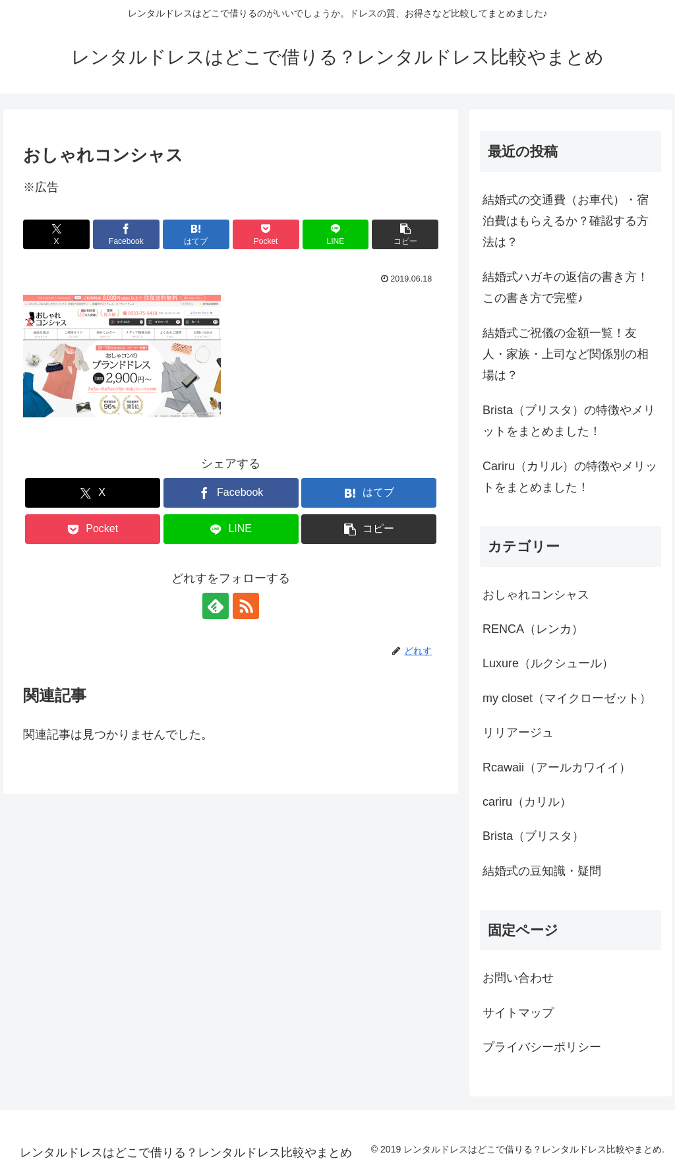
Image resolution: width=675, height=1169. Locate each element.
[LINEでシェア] (336, 234)
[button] (405, 234)
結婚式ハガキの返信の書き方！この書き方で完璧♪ (566, 287)
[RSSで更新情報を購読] (246, 606)
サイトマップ (518, 1012)
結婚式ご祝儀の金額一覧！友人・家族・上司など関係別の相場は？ (566, 354)
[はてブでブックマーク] (196, 234)
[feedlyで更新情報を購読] (215, 606)
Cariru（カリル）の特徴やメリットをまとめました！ (570, 477)
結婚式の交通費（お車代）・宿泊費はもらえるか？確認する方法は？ (566, 221)
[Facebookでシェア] (126, 234)
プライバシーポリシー (542, 1047)
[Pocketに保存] (266, 234)
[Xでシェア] (56, 234)
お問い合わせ (518, 977)
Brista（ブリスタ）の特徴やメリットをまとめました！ (569, 421)
